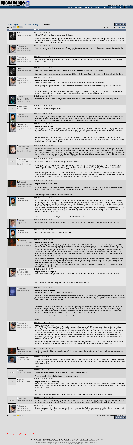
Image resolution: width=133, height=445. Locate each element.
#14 (52, 220)
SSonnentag (23, 357)
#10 (52, 146)
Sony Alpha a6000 (22, 48)
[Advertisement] (66, 15)
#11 (52, 159)
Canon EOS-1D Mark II (24, 162)
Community (46, 439)
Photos (59, 439)
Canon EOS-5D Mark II (24, 99)
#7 (51, 106)
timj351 (22, 220)
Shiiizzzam (23, 107)
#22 (52, 369)
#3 (51, 56)
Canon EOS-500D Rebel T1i (26, 35)
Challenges (37, 439)
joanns (21, 380)
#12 (52, 181)
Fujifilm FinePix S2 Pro (24, 359)
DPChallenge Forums (15, 25)
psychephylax (24, 146)
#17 (52, 269)
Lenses (72, 439)
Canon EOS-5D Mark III (24, 149)
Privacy (97, 439)
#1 (51, 32)
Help (82, 439)
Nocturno (22, 288)
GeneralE (22, 182)
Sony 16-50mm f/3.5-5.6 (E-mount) (28, 50)
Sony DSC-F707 (22, 109)
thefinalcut (23, 398)
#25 (52, 405)
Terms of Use (89, 439)
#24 (52, 397)
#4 (51, 67)
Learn (77, 439)
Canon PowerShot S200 (24, 400)
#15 (52, 229)
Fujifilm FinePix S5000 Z (24, 372)
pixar (21, 370)
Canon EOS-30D (22, 117)
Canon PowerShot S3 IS (24, 184)
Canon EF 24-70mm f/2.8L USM (27, 101)
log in (123, 5)
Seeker (21, 114)
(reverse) (122, 27)
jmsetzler (22, 46)
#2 (51, 45)
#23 (52, 379)
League (53, 439)
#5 (51, 77)
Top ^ (102, 439)
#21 (52, 356)
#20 (52, 348)
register (129, 5)
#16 (52, 239)
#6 (51, 96)
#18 (52, 287)
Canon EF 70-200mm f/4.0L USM (27, 164)
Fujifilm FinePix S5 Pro (24, 382)
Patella (21, 33)
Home (31, 439)
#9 (51, 123)
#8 (51, 114)
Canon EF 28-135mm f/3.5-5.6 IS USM (29, 151)
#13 (52, 197)
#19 (52, 322)
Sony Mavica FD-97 (23, 290)
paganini (22, 159)
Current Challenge (32, 25)
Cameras (66, 439)
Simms (21, 97)
